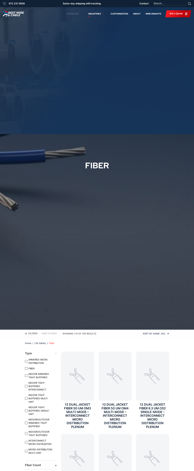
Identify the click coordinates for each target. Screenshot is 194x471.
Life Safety (40, 343)
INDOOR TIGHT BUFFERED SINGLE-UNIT (39, 410)
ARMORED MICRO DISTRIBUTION (38, 361)
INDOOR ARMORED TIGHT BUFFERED (38, 376)
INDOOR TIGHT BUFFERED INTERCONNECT (37, 386)
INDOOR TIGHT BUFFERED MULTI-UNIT (38, 398)
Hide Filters (49, 333)
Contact (144, 3)
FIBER (31, 368)
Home (28, 343)
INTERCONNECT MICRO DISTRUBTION (39, 442)
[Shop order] (154, 333)
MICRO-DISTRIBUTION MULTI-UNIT (40, 451)
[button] (189, 3)
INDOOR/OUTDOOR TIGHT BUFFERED (38, 433)
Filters (31, 333)
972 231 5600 (17, 3)
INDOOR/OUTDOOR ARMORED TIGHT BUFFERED (38, 423)
